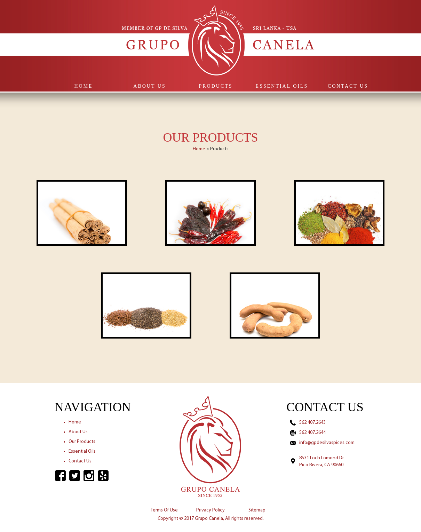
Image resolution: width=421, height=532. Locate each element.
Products (215, 86)
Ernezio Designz (234, 527)
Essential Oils (282, 86)
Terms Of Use (164, 510)
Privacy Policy (210, 510)
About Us (149, 86)
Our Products (82, 441)
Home (83, 86)
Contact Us (348, 86)
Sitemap (256, 510)
